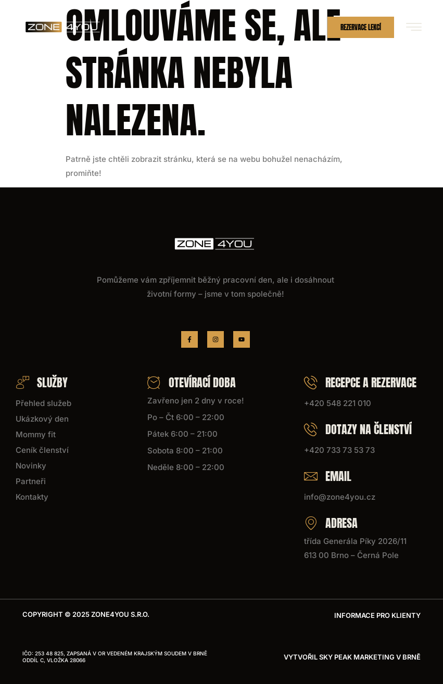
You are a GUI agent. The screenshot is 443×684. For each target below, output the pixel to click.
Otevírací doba (191, 382)
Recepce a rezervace (360, 382)
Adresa (331, 522)
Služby (42, 382)
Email (327, 476)
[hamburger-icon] (413, 27)
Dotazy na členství (358, 429)
